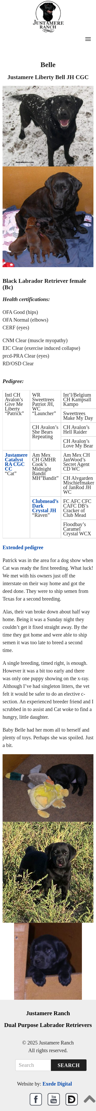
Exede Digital (57, 1084)
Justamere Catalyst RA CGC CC (16, 462)
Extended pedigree (23, 547)
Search (69, 1065)
